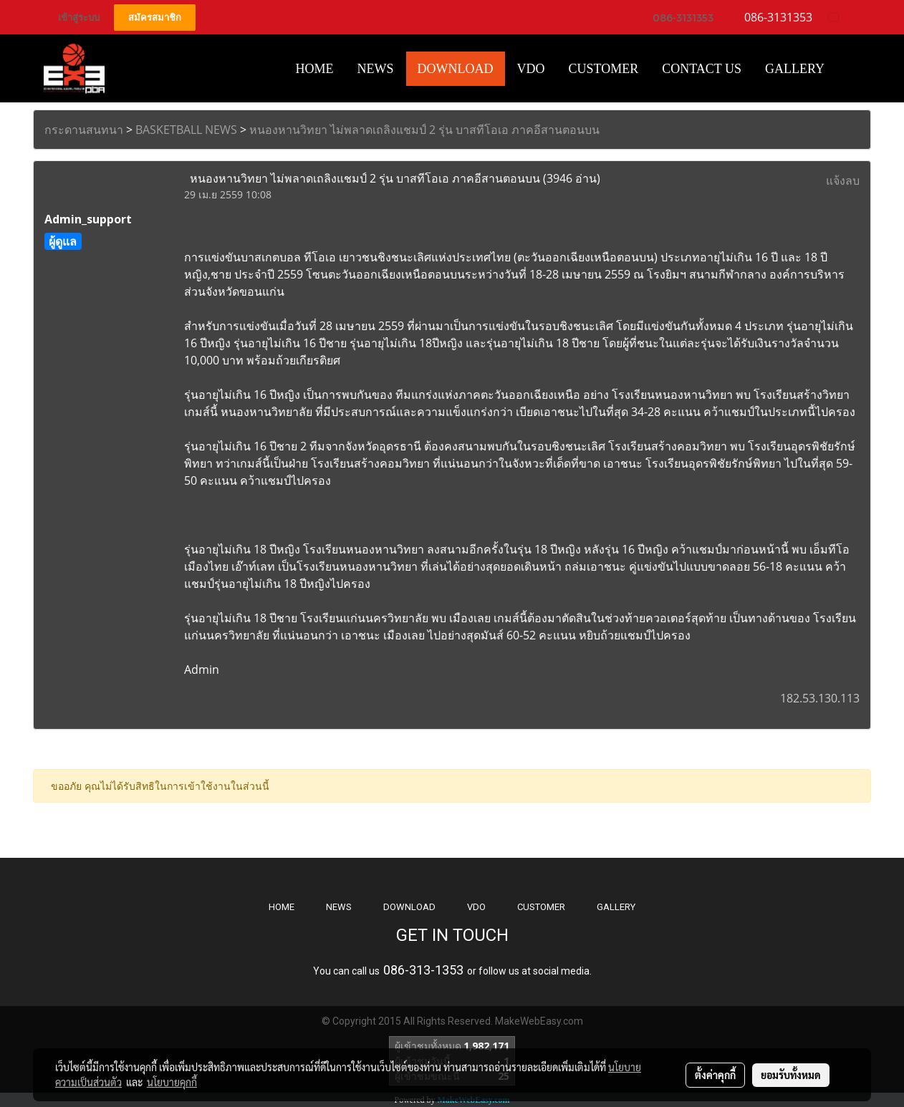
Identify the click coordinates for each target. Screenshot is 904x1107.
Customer (604, 69)
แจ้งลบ (843, 180)
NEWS (339, 906)
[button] (849, 68)
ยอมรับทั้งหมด (791, 1074)
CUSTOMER (541, 906)
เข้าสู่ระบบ (79, 17)
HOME (315, 69)
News (375, 69)
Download (456, 69)
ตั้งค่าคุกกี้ (715, 1074)
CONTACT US (701, 69)
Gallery (794, 69)
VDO (531, 69)
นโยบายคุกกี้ (172, 1081)
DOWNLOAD (409, 906)
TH (839, 17)
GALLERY (616, 906)
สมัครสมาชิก (154, 17)
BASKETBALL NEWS (186, 129)
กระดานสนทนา (83, 129)
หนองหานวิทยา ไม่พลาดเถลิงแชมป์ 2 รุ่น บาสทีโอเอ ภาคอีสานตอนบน (424, 129)
